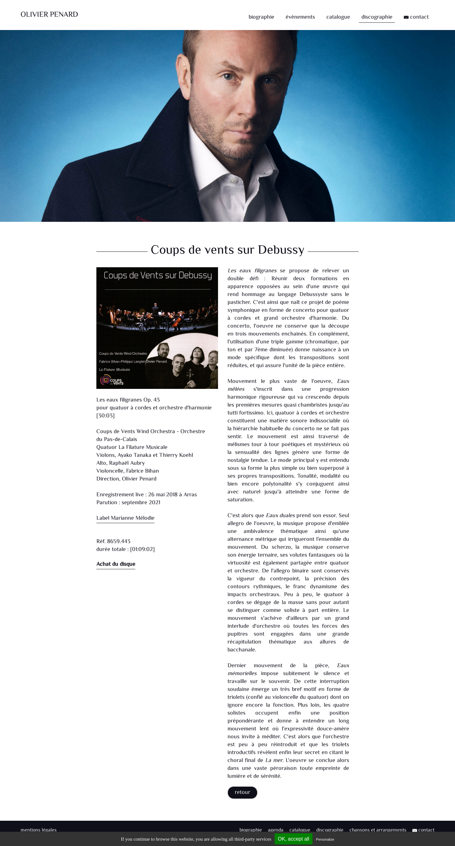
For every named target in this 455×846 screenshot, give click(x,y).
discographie (376, 17)
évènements (300, 17)
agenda (275, 830)
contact (416, 17)
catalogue (338, 17)
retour (242, 792)
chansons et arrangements (377, 830)
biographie (261, 17)
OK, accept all (293, 839)
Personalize (325, 839)
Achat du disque (115, 564)
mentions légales (39, 830)
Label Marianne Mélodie (125, 518)
